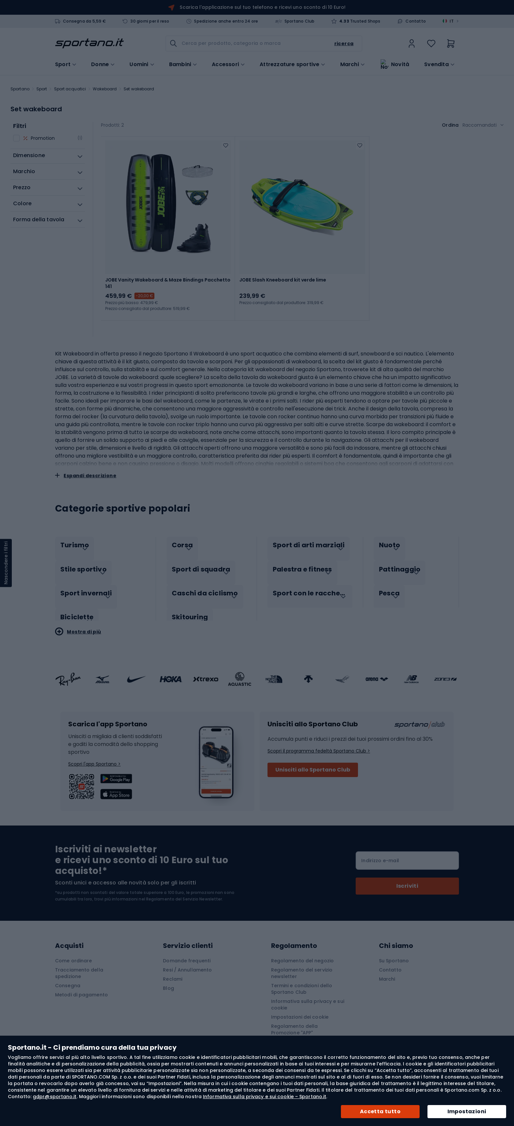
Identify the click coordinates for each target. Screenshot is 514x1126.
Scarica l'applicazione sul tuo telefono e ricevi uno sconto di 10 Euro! (263, 7)
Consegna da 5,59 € (84, 21)
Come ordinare (73, 951)
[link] (411, 43)
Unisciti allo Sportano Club (312, 760)
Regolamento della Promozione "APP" (294, 1019)
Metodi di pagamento (81, 985)
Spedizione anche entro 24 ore (226, 21)
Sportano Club (300, 21)
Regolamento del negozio (302, 951)
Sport (41, 89)
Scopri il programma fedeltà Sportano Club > (318, 741)
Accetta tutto (380, 1111)
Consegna (67, 976)
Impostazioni (466, 1111)
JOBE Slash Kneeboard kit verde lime (282, 280)
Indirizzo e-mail (380, 851)
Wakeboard (105, 89)
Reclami (172, 969)
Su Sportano (394, 951)
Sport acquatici (70, 89)
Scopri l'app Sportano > (94, 754)
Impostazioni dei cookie (299, 1007)
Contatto (415, 21)
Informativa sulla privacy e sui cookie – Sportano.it (264, 1096)
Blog (168, 978)
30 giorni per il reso (149, 21)
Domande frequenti (186, 951)
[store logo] (89, 43)
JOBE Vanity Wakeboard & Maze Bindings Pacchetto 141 (167, 283)
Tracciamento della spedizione (79, 963)
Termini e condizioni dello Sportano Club (301, 979)
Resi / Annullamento (187, 960)
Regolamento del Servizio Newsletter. (184, 889)
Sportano (20, 89)
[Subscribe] (407, 876)
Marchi (349, 63)
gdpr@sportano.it (55, 1096)
